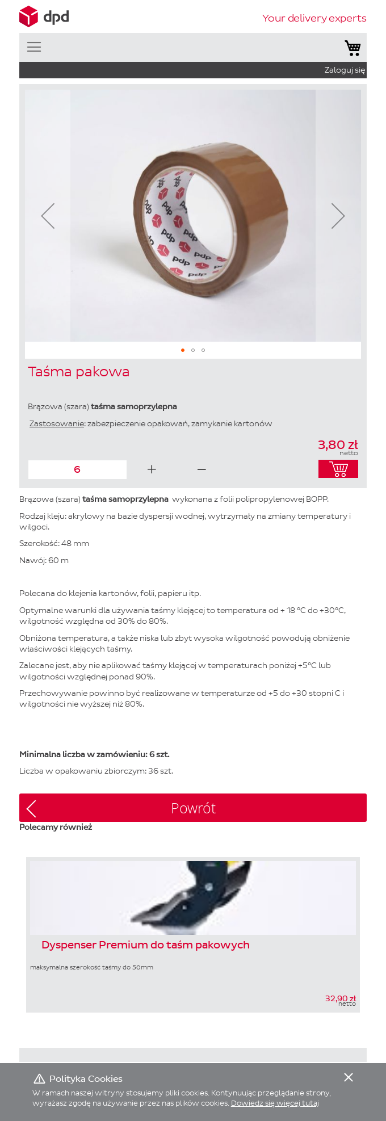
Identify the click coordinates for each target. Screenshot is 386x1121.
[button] (47, 216)
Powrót (193, 808)
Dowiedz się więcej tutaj (275, 1103)
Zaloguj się (345, 70)
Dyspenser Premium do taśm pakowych (145, 945)
